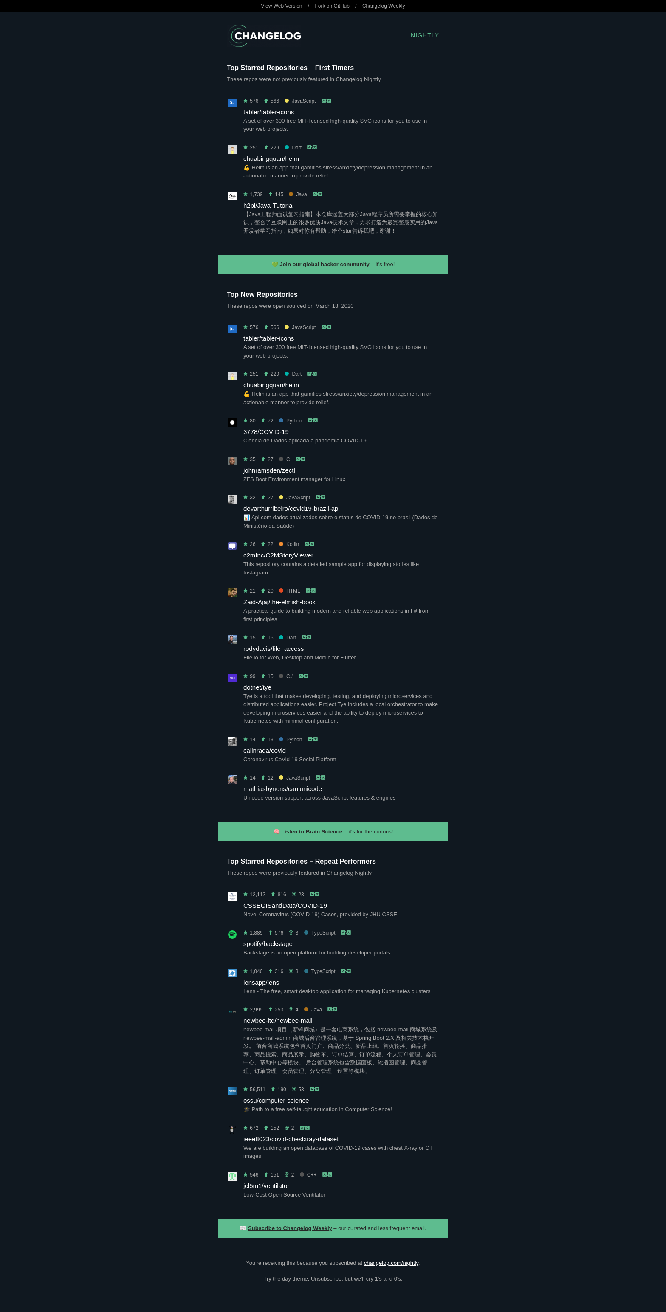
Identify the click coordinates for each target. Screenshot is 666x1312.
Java (298, 194)
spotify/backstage (268, 943)
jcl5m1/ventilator (266, 1185)
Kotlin (289, 544)
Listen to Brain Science (311, 831)
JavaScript (300, 101)
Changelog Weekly (383, 6)
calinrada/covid (264, 750)
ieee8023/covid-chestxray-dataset (291, 1139)
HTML (289, 591)
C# (286, 676)
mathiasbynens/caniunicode (282, 788)
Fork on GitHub (332, 6)
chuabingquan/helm (271, 158)
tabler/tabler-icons (268, 111)
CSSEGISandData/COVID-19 (285, 905)
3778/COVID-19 (266, 431)
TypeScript (320, 933)
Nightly (425, 35)
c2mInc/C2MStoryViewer (278, 555)
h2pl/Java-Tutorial (268, 205)
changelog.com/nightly (391, 1263)
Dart (293, 148)
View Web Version (281, 6)
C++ (308, 1175)
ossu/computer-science (276, 1100)
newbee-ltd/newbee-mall (278, 1020)
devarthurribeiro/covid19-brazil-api (291, 508)
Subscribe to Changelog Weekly (290, 1228)
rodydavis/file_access (273, 648)
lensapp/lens (261, 982)
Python (290, 421)
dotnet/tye (257, 687)
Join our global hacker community (324, 264)
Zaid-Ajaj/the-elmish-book (279, 601)
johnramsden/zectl (269, 470)
